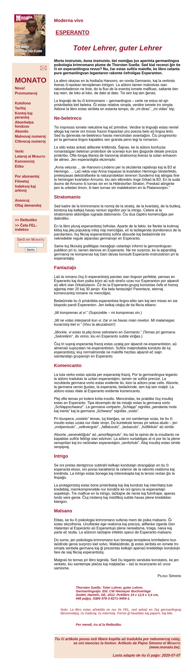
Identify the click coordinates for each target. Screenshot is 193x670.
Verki (19, 151)
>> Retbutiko (26, 220)
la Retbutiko (111, 624)
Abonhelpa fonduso (24, 124)
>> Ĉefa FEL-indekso (26, 227)
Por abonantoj (27, 176)
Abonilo (22, 131)
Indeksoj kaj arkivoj (25, 188)
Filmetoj (22, 181)
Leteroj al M (30, 156)
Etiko (19, 166)
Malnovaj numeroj (30, 136)
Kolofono (23, 103)
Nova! (20, 88)
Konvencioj (25, 161)
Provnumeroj (26, 93)
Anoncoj (22, 200)
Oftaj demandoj (28, 205)
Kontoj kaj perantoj (23, 115)
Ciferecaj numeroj (30, 141)
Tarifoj (20, 108)
